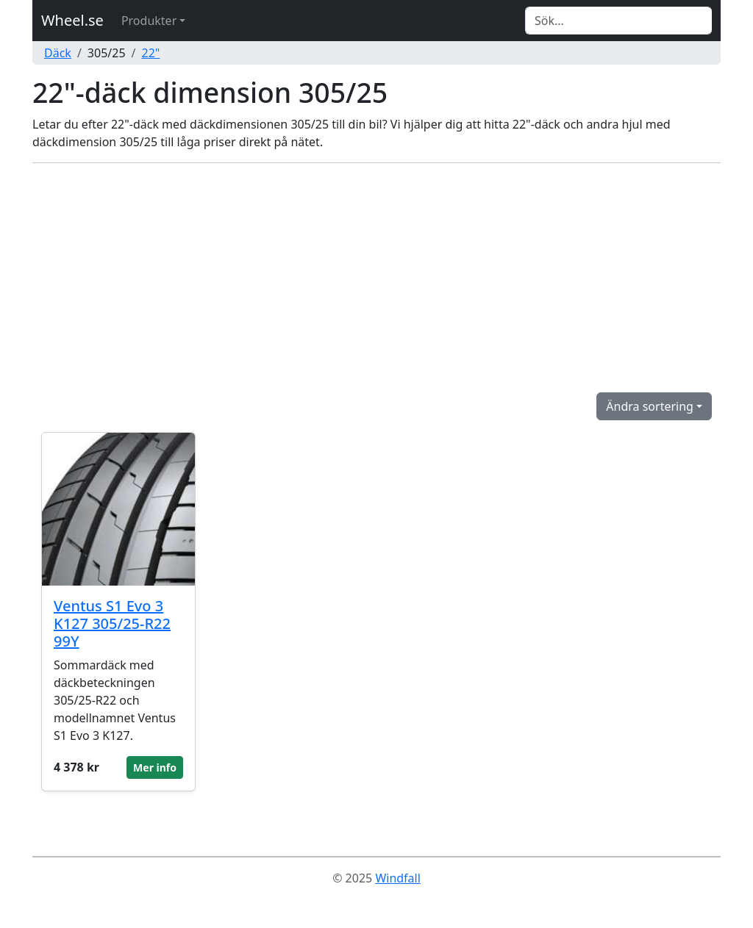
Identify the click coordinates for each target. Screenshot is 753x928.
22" (151, 53)
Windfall (397, 878)
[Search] (618, 21)
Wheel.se (72, 20)
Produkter (148, 20)
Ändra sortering (649, 406)
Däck (57, 53)
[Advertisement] (376, 278)
